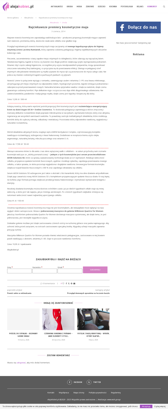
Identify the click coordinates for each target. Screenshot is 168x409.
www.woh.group (113, 399)
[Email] (70, 271)
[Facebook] (74, 382)
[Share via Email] (74, 283)
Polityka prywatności (97, 392)
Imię (10, 267)
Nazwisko (37, 267)
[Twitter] (94, 382)
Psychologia (127, 6)
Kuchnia (113, 6)
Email (61, 267)
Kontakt (50, 392)
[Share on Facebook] (66, 283)
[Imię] (19, 271)
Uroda (70, 6)
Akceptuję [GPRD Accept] (146, 406)
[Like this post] (63, 283)
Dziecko (101, 6)
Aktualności (57, 6)
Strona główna (13, 17)
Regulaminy (116, 392)
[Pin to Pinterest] (71, 283)
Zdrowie (90, 6)
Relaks (140, 6)
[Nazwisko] (44, 271)
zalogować (21, 362)
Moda (79, 6)
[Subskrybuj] (95, 269)
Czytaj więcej (160, 406)
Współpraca (64, 392)
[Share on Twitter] (69, 283)
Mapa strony (78, 392)
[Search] (164, 6)
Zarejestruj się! (144, 43)
